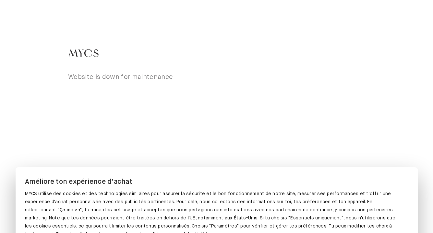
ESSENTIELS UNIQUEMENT (348, 215)
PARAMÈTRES (216, 215)
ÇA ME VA (84, 214)
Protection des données (52, 192)
